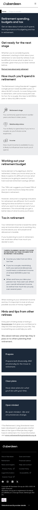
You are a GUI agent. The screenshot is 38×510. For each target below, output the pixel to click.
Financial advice (25, 461)
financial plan (7, 324)
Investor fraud (8, 477)
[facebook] (3, 482)
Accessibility (25, 473)
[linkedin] (12, 482)
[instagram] (7, 482)
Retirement (6, 461)
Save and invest (24, 456)
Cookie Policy (24, 469)
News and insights (8, 465)
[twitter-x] (17, 482)
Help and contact (25, 465)
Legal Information (8, 473)
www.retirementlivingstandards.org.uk (20, 435)
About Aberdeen (8, 456)
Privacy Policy (8, 469)
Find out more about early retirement (15, 69)
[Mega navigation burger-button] (35, 3)
